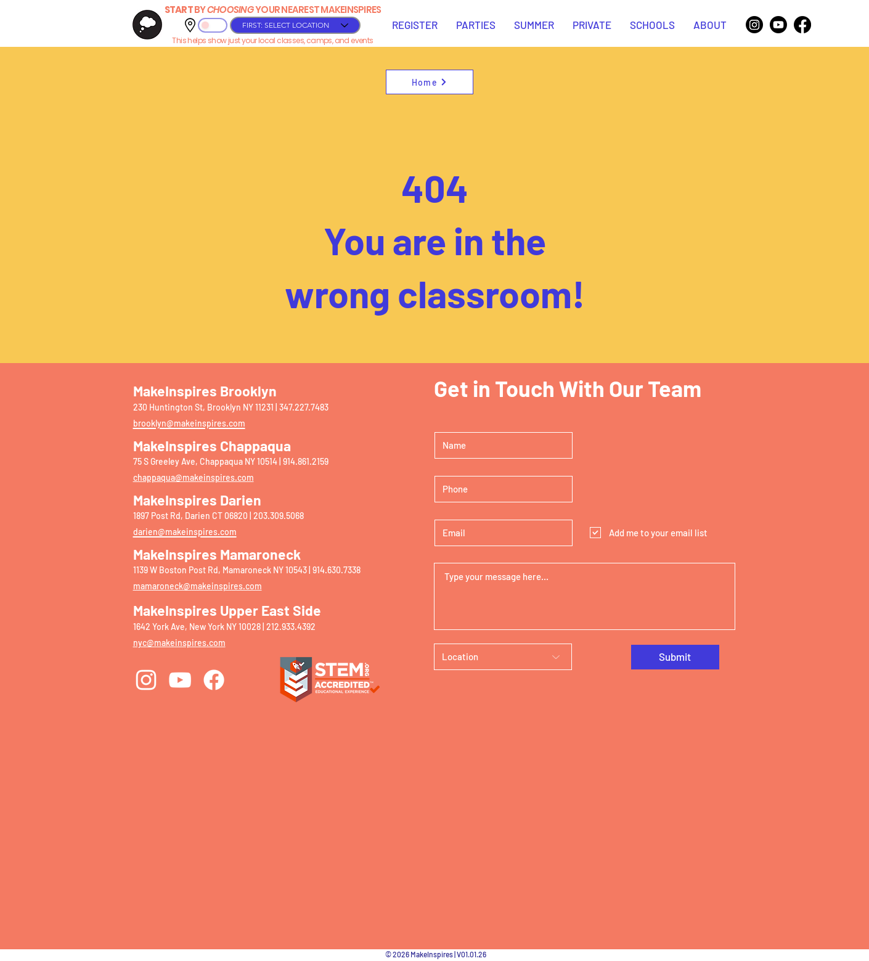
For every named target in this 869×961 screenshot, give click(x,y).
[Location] (503, 657)
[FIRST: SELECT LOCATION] (295, 25)
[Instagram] (754, 24)
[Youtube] (778, 24)
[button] (415, 24)
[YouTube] (180, 679)
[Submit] (675, 657)
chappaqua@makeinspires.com (193, 477)
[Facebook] (802, 24)
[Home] (429, 82)
